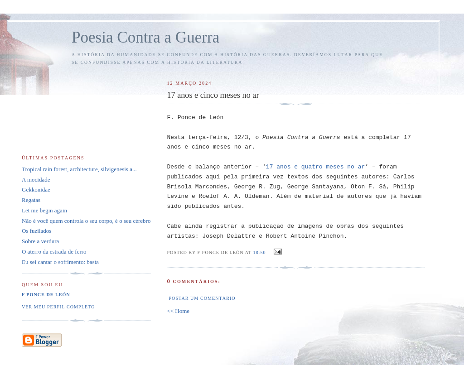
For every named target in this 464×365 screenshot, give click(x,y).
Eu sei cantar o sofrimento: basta (60, 262)
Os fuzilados (36, 230)
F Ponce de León (46, 294)
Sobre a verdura (40, 241)
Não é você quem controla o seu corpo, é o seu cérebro (86, 220)
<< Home (178, 310)
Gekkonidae (36, 189)
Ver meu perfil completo (58, 306)
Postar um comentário (202, 298)
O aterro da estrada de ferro (54, 251)
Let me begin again (44, 210)
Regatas (31, 200)
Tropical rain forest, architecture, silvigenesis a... (79, 169)
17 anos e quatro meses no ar (315, 166)
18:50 (259, 252)
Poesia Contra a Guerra (145, 37)
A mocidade (36, 179)
